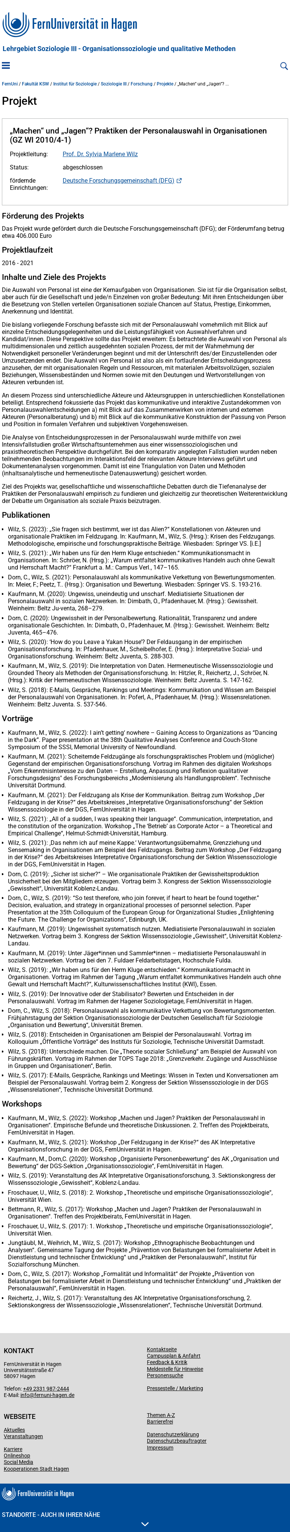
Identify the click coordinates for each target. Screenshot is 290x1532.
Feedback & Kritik (167, 1362)
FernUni (10, 84)
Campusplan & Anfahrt (174, 1356)
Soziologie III (113, 84)
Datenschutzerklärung (173, 1434)
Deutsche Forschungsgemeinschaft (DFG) (118, 180)
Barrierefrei (160, 1422)
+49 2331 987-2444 (46, 1389)
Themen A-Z (161, 1415)
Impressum (160, 1448)
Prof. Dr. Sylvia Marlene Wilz (100, 154)
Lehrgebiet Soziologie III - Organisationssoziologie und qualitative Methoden (119, 49)
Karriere (13, 1449)
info (24, 1395)
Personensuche (165, 1375)
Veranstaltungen (23, 1436)
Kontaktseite (162, 1349)
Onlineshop (17, 1456)
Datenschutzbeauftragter (177, 1441)
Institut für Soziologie (75, 84)
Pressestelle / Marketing (175, 1388)
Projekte (165, 84)
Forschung (142, 84)
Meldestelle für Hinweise (175, 1369)
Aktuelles (14, 1430)
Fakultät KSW (35, 84)
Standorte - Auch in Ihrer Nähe (75, 1518)
